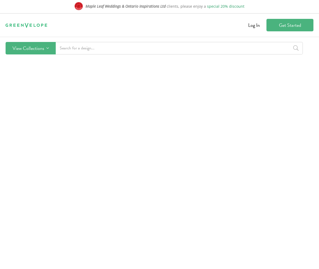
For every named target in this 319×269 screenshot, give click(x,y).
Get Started (290, 25)
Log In (254, 25)
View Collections (30, 48)
